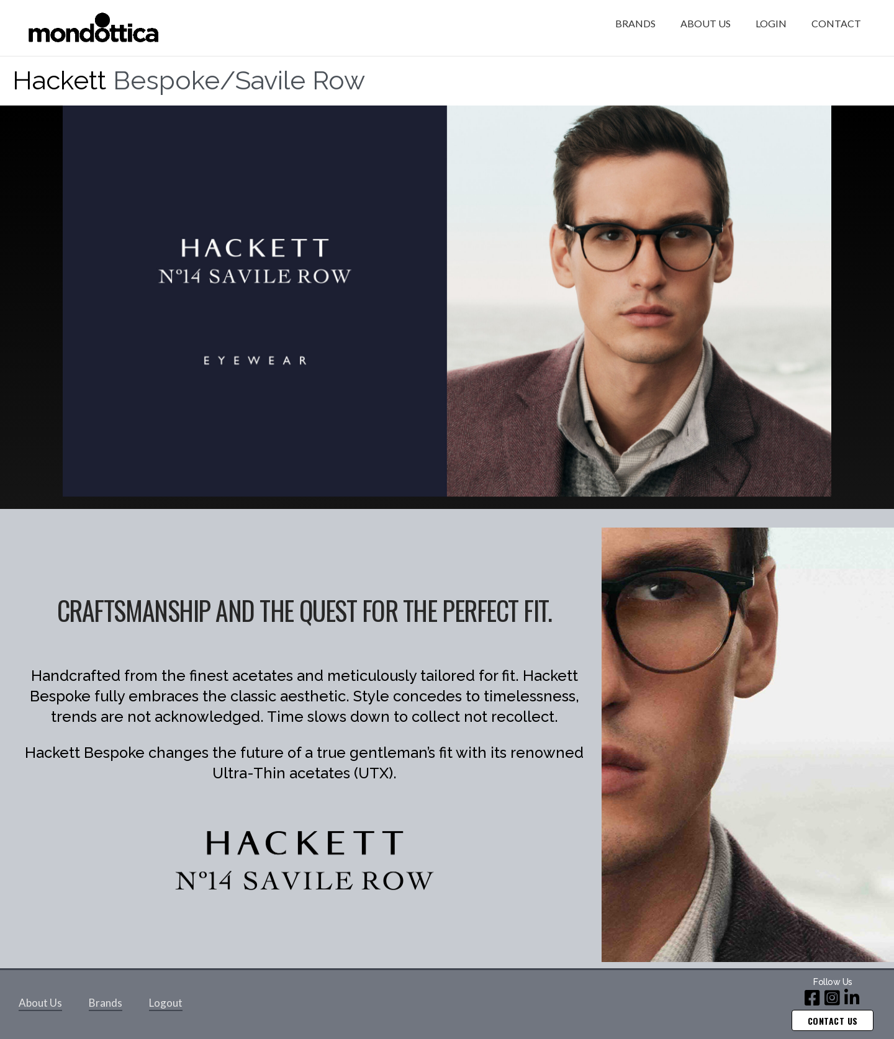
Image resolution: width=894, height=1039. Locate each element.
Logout (166, 1002)
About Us (40, 1002)
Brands (105, 1002)
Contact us (833, 1020)
